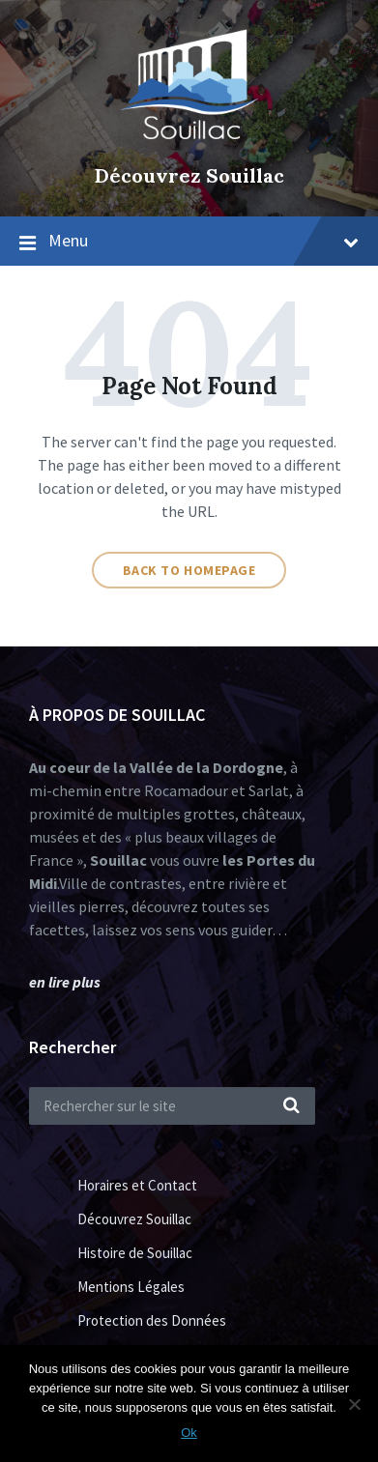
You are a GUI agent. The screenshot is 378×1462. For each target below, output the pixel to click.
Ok (189, 1432)
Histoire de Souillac (134, 1253)
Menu (203, 240)
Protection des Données (151, 1320)
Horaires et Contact (137, 1185)
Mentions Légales (131, 1286)
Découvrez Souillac (189, 175)
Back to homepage (189, 570)
